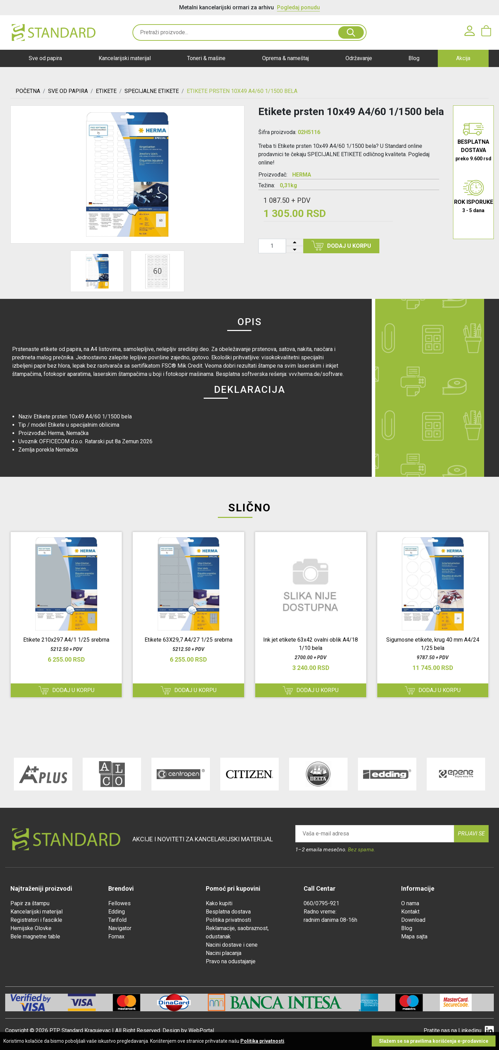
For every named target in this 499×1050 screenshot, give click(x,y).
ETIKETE (106, 91)
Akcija (463, 58)
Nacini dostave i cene (232, 945)
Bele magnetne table (35, 936)
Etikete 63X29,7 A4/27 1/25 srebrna (188, 639)
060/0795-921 (321, 903)
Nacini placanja (223, 953)
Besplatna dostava (228, 911)
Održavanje (358, 58)
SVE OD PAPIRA (68, 91)
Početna (28, 91)
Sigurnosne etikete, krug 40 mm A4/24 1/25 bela (432, 643)
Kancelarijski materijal (125, 58)
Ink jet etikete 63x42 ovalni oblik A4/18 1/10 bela (310, 643)
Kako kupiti (219, 903)
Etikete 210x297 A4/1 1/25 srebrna (66, 639)
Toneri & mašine (206, 58)
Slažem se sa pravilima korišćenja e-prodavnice (433, 1041)
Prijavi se (471, 833)
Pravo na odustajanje (231, 961)
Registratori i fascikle (36, 920)
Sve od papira (45, 58)
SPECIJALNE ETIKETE (151, 91)
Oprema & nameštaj (285, 58)
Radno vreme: (320, 911)
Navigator (119, 928)
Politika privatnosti (228, 920)
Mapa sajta (414, 936)
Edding (116, 911)
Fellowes (119, 903)
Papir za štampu (29, 903)
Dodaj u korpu (341, 245)
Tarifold (117, 920)
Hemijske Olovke (31, 928)
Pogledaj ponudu (298, 7)
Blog (413, 58)
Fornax (116, 936)
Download (413, 920)
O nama (410, 903)
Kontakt (410, 911)
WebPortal (201, 1030)
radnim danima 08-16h (330, 920)
